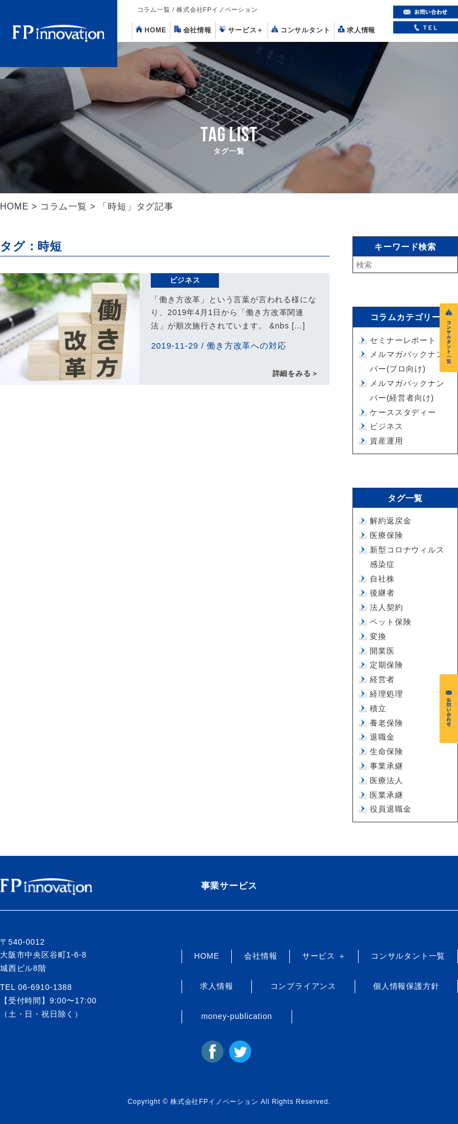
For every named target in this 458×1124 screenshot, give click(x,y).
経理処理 (386, 693)
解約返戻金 (390, 520)
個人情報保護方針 (406, 986)
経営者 (382, 679)
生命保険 (386, 751)
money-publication (236, 1016)
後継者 (382, 592)
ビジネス (185, 280)
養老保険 (386, 722)
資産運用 (386, 440)
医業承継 (386, 794)
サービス (241, 30)
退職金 (382, 736)
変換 (378, 636)
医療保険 (386, 535)
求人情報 (356, 30)
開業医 (382, 650)
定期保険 (386, 664)
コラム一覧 (63, 206)
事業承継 (386, 765)
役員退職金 (390, 808)
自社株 (382, 578)
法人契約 (386, 607)
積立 (378, 708)
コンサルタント (301, 30)
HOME (151, 30)
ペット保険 (390, 621)
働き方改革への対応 (246, 345)
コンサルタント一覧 (408, 955)
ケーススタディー (403, 412)
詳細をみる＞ (296, 374)
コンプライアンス (303, 986)
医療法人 (386, 780)
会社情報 (193, 30)
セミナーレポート (403, 340)
